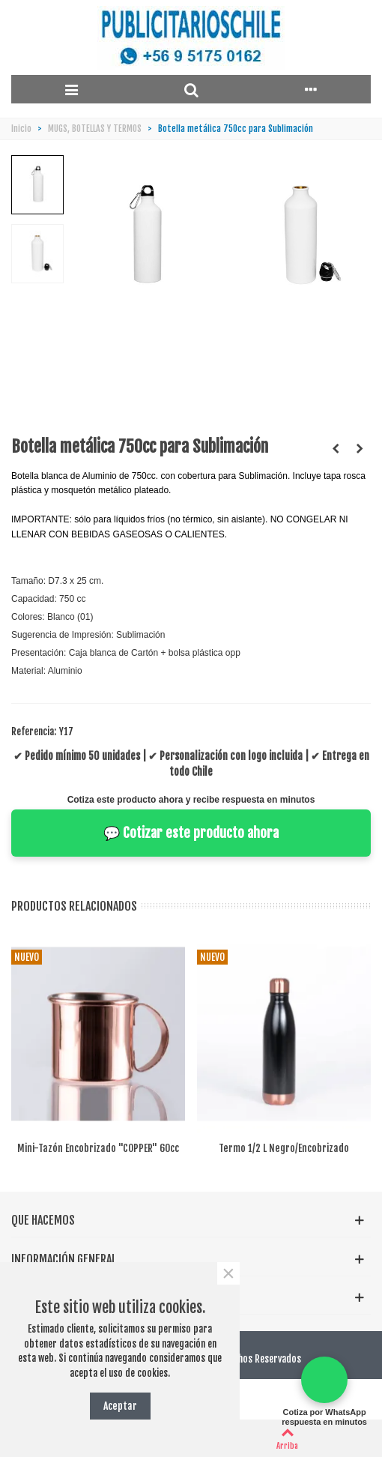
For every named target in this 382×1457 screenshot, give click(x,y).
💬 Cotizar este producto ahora (191, 832)
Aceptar (120, 1405)
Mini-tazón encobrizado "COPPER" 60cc (98, 1147)
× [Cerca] (228, 1273)
